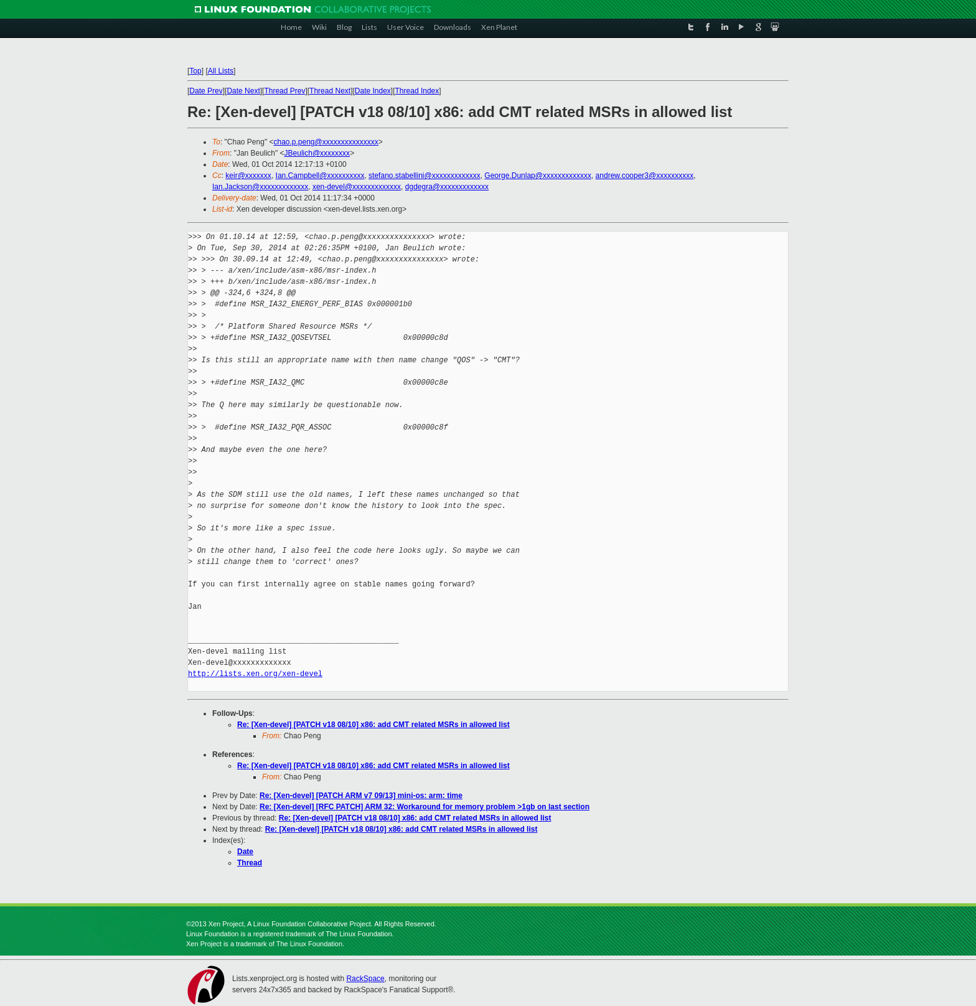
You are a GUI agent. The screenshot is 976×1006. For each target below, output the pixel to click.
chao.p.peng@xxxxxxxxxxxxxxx (325, 142)
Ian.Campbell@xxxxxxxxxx (320, 175)
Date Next (243, 91)
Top (195, 71)
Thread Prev (284, 91)
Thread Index (417, 91)
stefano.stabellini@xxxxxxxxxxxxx (424, 175)
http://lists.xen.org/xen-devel (255, 674)
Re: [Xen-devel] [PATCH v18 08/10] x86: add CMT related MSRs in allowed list (373, 724)
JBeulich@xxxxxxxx (317, 153)
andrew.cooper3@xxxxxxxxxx (645, 175)
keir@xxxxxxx (248, 175)
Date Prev (205, 91)
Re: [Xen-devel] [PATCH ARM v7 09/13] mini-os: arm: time (361, 795)
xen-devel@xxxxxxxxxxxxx (356, 186)
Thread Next (329, 91)
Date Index (373, 91)
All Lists (220, 71)
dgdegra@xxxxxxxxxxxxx (447, 186)
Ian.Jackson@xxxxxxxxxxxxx (260, 186)
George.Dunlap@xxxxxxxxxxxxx (537, 175)
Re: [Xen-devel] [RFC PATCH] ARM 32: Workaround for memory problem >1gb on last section (424, 806)
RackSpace (365, 978)
